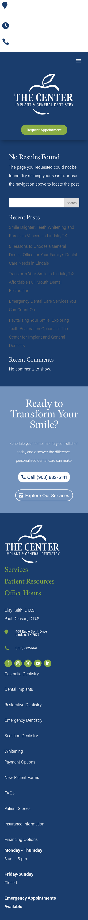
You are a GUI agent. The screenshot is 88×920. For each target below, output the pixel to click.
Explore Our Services (47, 495)
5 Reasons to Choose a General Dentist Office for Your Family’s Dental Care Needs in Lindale (43, 254)
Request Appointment (44, 129)
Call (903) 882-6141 (47, 477)
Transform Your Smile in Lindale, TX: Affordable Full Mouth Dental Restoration (41, 282)
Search (72, 203)
